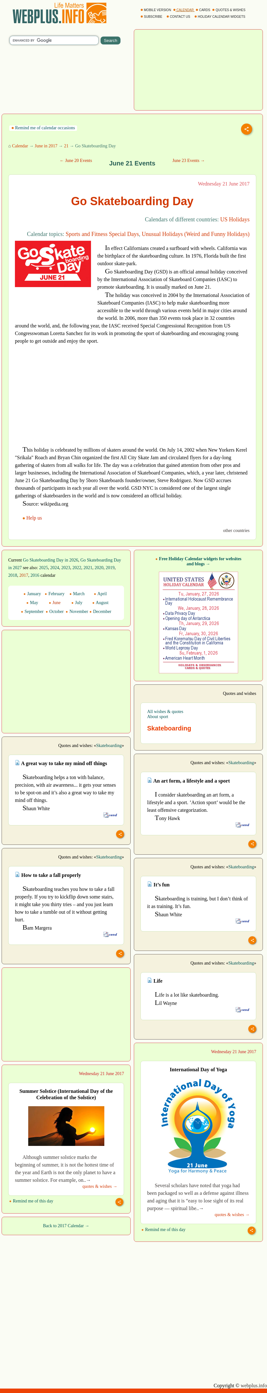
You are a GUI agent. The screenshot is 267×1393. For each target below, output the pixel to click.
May (32, 602)
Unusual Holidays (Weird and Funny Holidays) (196, 234)
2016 (34, 575)
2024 (54, 567)
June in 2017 (46, 146)
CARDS (203, 10)
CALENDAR (184, 10)
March (77, 593)
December (100, 611)
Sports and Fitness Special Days (102, 234)
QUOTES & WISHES (229, 10)
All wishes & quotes (165, 711)
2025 (43, 567)
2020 (98, 567)
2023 (65, 567)
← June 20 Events (76, 160)
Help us (33, 518)
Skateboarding (109, 745)
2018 (12, 575)
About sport (157, 716)
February (54, 593)
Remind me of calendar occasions (43, 127)
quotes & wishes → (232, 1214)
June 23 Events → (189, 160)
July (76, 602)
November (77, 611)
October (55, 611)
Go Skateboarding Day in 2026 (50, 560)
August (100, 602)
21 (66, 146)
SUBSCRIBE (151, 16)
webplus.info (254, 1385)
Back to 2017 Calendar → (66, 1225)
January (32, 593)
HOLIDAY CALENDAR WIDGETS (220, 16)
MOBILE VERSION (156, 10)
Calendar (20, 146)
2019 (110, 567)
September (32, 611)
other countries (236, 530)
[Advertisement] (198, 69)
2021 (87, 567)
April (100, 593)
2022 (76, 567)
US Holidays (235, 219)
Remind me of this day (163, 1229)
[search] (54, 40)
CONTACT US (178, 16)
